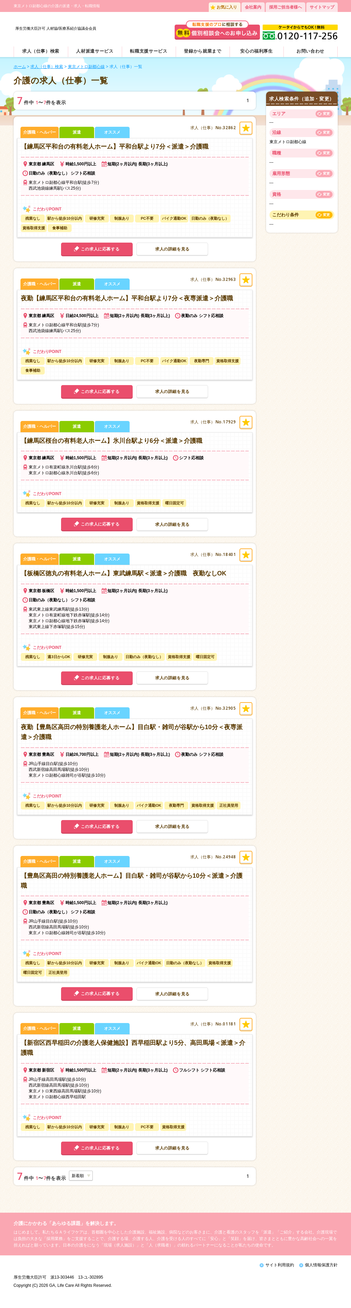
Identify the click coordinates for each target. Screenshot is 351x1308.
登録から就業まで (202, 54)
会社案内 (253, 7)
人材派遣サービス (94, 54)
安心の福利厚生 (256, 54)
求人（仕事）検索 (40, 54)
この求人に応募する (100, 252)
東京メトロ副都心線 (86, 69)
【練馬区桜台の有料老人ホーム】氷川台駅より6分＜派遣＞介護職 (111, 443)
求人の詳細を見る (172, 252)
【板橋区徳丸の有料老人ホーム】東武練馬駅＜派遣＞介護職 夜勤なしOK (123, 576)
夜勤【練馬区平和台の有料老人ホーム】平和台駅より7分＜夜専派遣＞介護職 (127, 301)
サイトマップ (322, 7)
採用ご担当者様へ (285, 7)
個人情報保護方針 (321, 1268)
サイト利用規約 (279, 1268)
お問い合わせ (310, 54)
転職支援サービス (148, 54)
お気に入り (227, 7)
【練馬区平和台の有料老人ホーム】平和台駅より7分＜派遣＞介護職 (114, 149)
